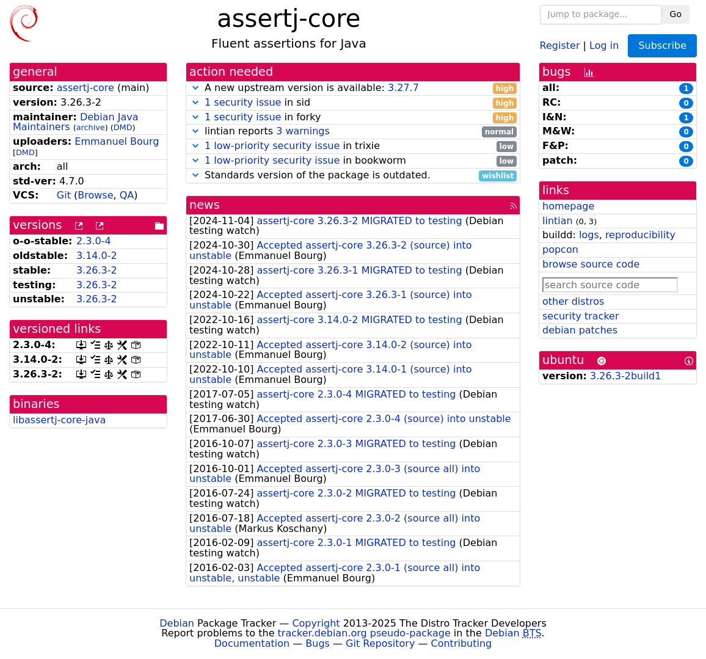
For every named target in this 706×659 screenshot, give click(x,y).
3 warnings (303, 131)
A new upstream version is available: (353, 88)
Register (560, 45)
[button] (195, 87)
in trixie (353, 146)
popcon (560, 249)
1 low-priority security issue (272, 145)
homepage (568, 206)
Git (64, 195)
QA (127, 195)
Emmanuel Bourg (117, 141)
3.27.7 (403, 87)
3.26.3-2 (96, 270)
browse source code (590, 264)
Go (676, 14)
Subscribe (662, 45)
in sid (353, 103)
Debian (176, 623)
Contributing (461, 643)
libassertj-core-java (59, 420)
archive (90, 127)
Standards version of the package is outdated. (353, 175)
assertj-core (85, 87)
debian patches (579, 330)
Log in (604, 45)
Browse (95, 195)
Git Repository (380, 643)
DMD (123, 127)
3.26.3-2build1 (625, 376)
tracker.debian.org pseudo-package (364, 633)
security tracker (580, 316)
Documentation (251, 643)
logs (589, 235)
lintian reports (353, 131)
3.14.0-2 (96, 255)
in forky (353, 117)
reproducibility (640, 235)
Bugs (317, 643)
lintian (557, 221)
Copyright (316, 623)
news (204, 205)
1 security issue (243, 102)
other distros (573, 301)
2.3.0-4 (93, 241)
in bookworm (353, 161)
